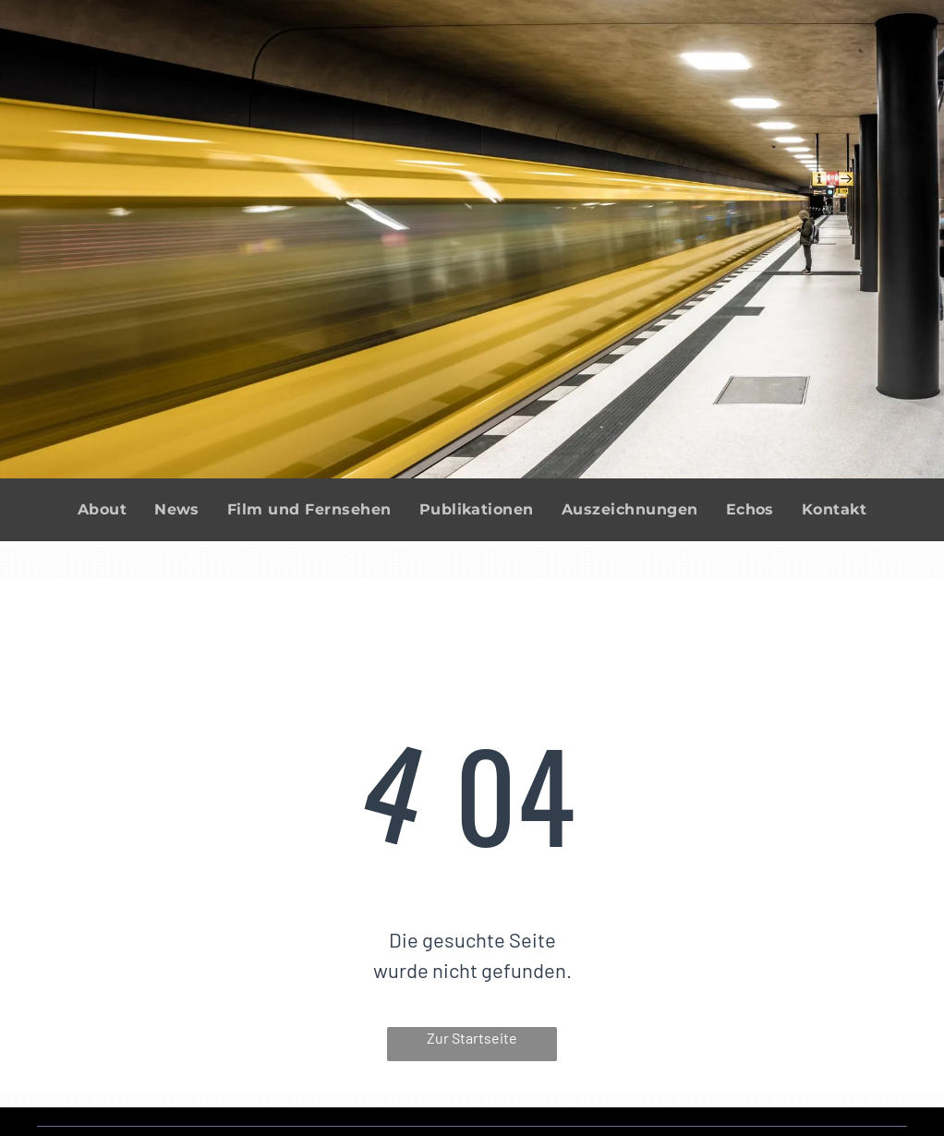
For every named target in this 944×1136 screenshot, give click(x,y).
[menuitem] (102, 510)
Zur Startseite (472, 1037)
